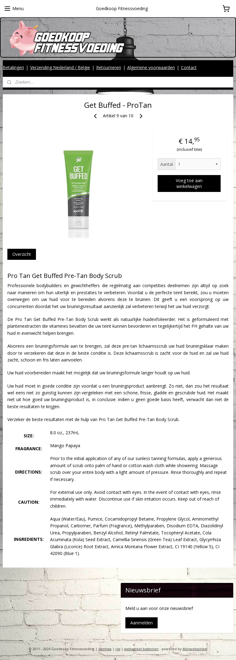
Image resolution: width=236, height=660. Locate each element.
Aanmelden (141, 623)
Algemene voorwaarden (151, 67)
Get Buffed (126, 419)
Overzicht (21, 254)
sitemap (105, 648)
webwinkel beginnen (141, 648)
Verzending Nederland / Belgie (60, 67)
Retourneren (108, 67)
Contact (189, 67)
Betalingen (13, 67)
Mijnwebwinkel (195, 648)
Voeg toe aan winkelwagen (189, 183)
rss (118, 648)
